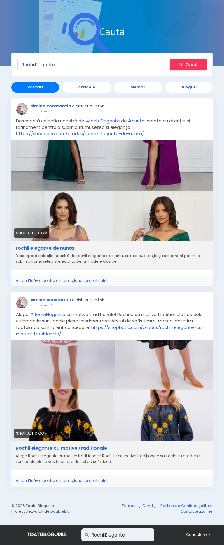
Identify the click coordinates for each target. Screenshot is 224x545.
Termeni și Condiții (140, 505)
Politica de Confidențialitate (186, 505)
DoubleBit (59, 511)
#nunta (136, 121)
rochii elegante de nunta (45, 248)
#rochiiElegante (102, 121)
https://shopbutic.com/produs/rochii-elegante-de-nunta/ (80, 134)
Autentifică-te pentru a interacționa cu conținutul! (62, 280)
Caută (188, 64)
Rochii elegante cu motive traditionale (61, 448)
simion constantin (51, 106)
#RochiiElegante (47, 314)
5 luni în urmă (42, 111)
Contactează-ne (197, 511)
